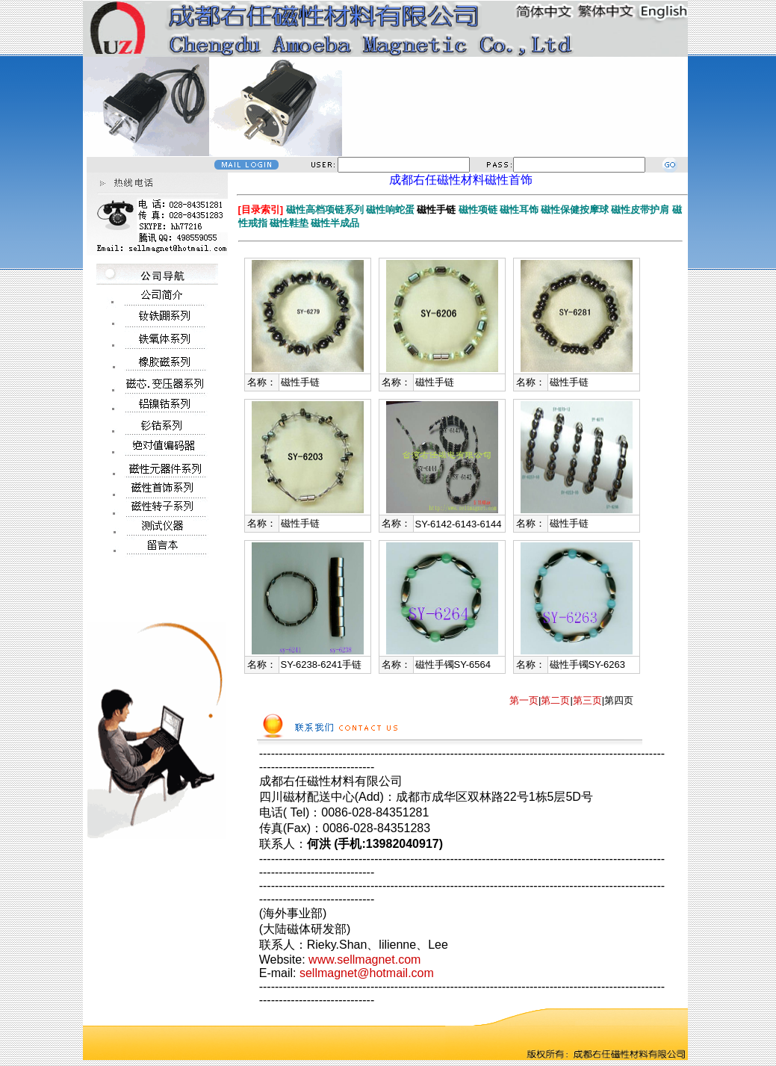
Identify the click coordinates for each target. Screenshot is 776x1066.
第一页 (523, 700)
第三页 (587, 700)
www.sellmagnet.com (364, 959)
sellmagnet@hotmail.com (366, 973)
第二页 (555, 700)
